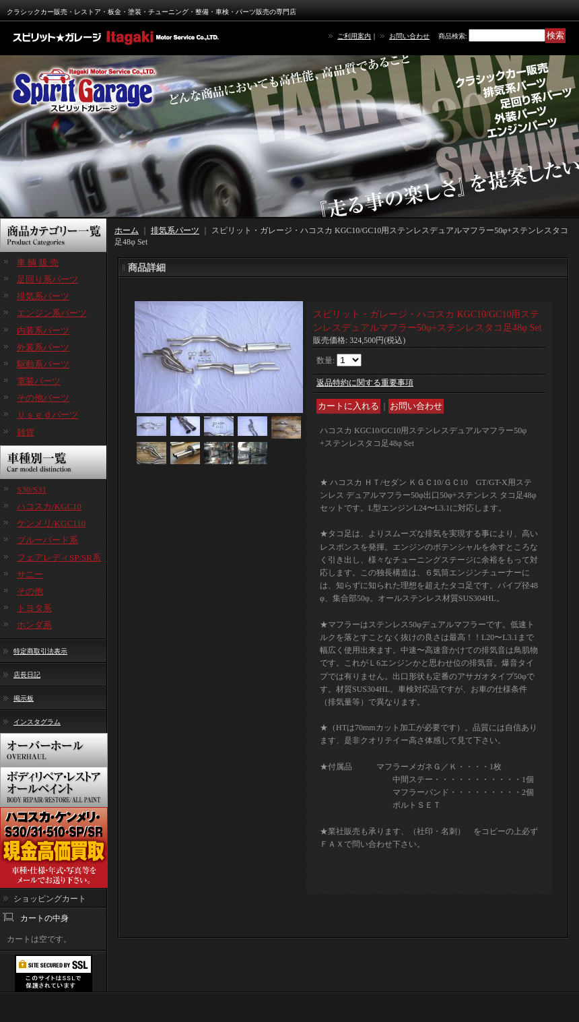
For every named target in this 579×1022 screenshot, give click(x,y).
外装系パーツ (43, 347)
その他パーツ (43, 398)
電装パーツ (39, 381)
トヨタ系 (34, 608)
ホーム (126, 230)
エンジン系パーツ (52, 313)
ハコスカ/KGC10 (49, 506)
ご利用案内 (354, 36)
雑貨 (25, 432)
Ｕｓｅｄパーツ (47, 415)
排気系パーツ (43, 296)
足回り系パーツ (47, 279)
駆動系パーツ (43, 364)
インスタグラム (37, 722)
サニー (30, 574)
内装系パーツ (43, 330)
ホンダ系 (34, 625)
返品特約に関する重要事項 (364, 382)
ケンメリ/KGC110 (51, 523)
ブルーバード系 (47, 540)
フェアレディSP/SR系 (59, 557)
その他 (30, 591)
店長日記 (26, 674)
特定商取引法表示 (40, 651)
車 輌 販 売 (38, 262)
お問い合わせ (409, 36)
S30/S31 (31, 489)
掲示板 (23, 698)
